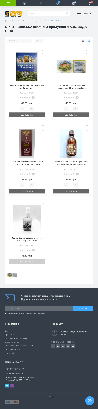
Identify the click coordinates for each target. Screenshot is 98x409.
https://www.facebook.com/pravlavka (52, 346)
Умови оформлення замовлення (19, 345)
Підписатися (83, 308)
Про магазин (10, 334)
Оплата (8, 331)
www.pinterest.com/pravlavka (63, 346)
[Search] (67, 13)
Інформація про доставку (16, 338)
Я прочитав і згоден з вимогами (26, 313)
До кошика (27, 115)
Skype (7, 385)
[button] (41, 3)
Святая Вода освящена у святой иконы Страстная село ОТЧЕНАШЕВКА (27, 240)
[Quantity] (26, 109)
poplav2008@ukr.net (14, 373)
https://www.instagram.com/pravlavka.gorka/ (68, 346)
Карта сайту (10, 353)
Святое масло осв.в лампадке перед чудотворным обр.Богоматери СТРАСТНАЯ (71, 164)
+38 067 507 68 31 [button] (15, 369)
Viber (12, 385)
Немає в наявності (27, 261)
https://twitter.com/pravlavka (58, 346)
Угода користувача (23, 313)
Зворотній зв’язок (12, 349)
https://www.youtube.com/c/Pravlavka (73, 346)
